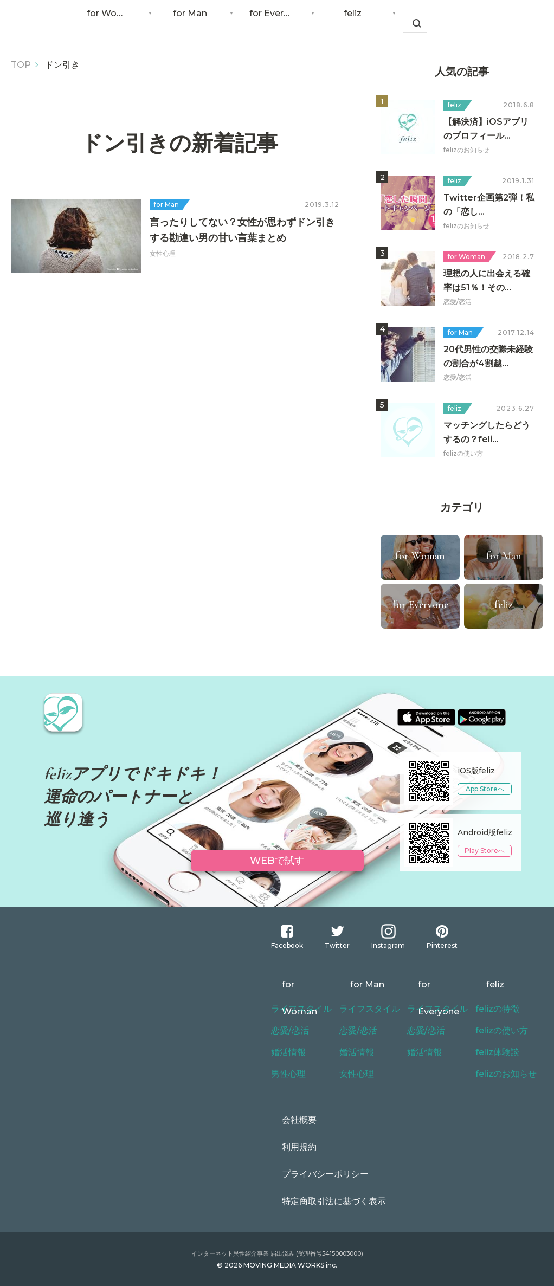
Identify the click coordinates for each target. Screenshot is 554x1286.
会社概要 (286, 1120)
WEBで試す (277, 857)
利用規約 (286, 1147)
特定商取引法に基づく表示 (316, 1201)
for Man (198, 21)
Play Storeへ (485, 850)
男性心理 (286, 1074)
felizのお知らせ (502, 1074)
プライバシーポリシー (309, 1174)
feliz (361, 21)
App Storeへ (485, 789)
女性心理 (354, 1074)
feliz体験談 (494, 1052)
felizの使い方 (498, 1031)
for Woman (116, 21)
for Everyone (279, 21)
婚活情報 (286, 1052)
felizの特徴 (494, 1009)
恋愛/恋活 (287, 1031)
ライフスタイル (297, 1009)
